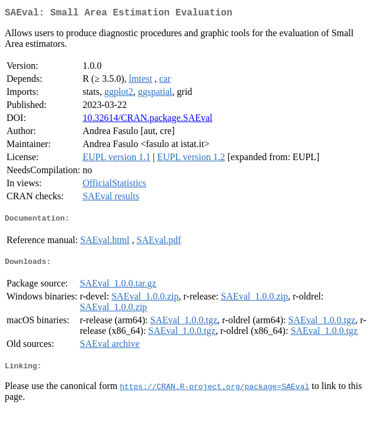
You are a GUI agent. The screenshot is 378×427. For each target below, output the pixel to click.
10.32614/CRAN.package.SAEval (147, 120)
